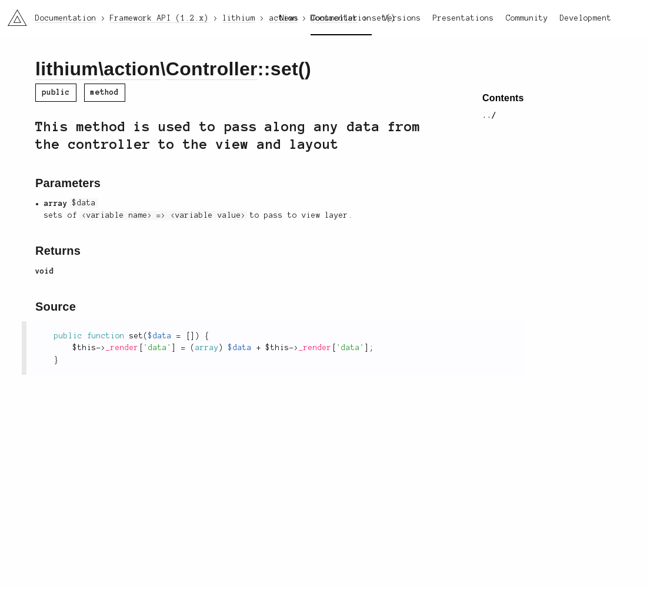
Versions (402, 18)
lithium (66, 68)
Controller (212, 68)
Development (586, 18)
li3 (13, 14)
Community (527, 18)
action (132, 68)
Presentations (463, 18)
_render (122, 348)
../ (489, 115)
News (289, 18)
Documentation (341, 18)
